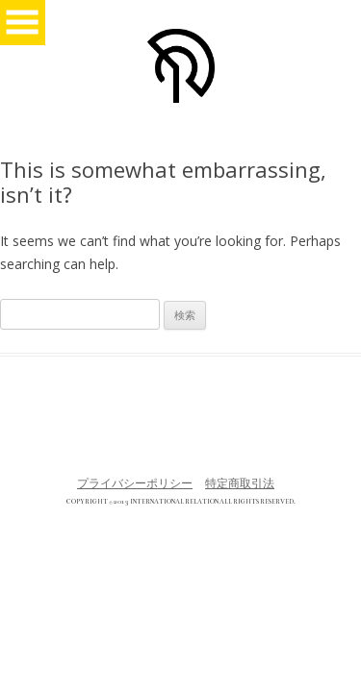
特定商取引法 (239, 483)
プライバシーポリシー (135, 483)
